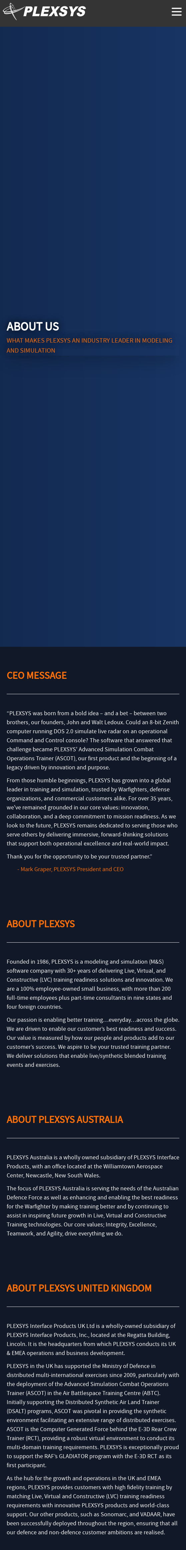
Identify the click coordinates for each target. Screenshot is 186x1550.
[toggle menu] (176, 11)
